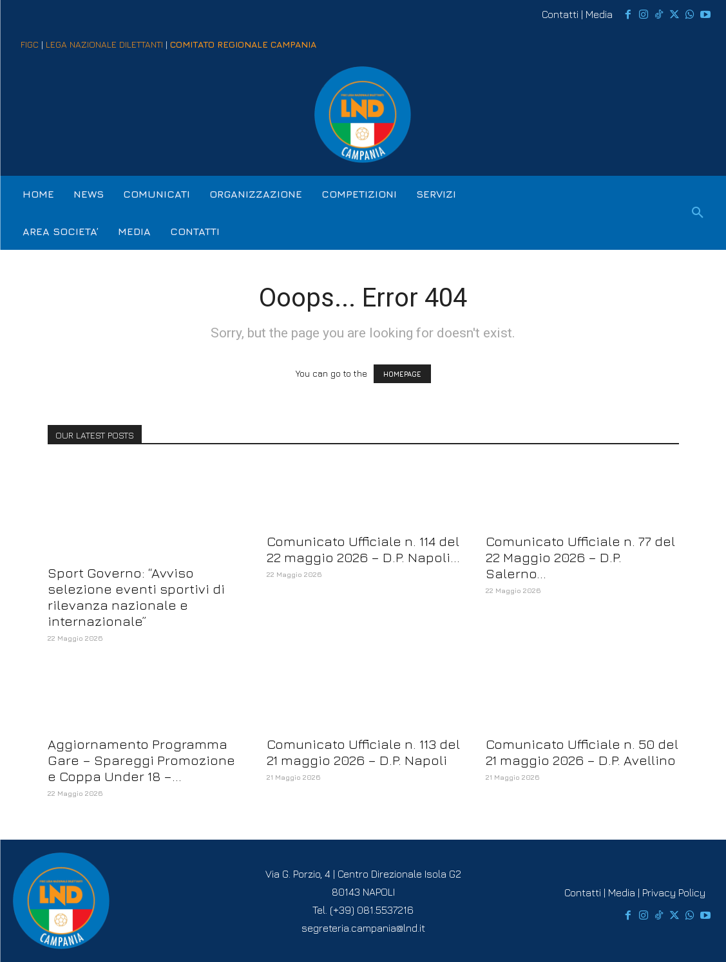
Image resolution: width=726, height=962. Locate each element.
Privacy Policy (673, 892)
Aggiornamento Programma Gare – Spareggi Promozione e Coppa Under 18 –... (141, 760)
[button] (697, 213)
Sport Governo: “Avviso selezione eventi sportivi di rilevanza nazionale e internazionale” (136, 597)
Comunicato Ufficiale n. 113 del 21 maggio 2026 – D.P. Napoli (363, 752)
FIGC (30, 44)
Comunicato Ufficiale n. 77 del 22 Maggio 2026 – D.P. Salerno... (580, 557)
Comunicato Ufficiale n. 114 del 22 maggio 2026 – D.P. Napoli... (363, 549)
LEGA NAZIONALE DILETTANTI (104, 44)
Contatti (560, 14)
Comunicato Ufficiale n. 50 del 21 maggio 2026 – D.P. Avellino (582, 752)
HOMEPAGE (402, 374)
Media (599, 14)
